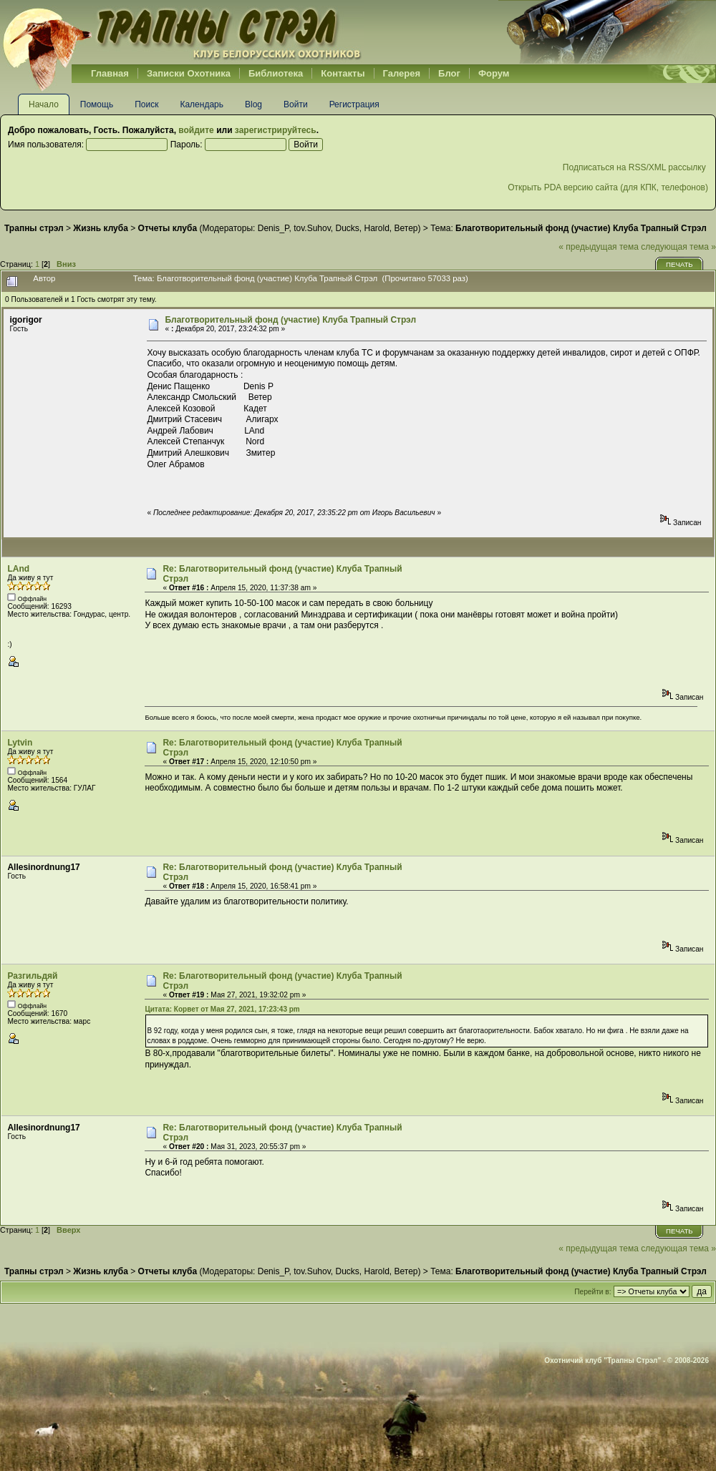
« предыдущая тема (598, 247)
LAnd (18, 569)
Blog (253, 104)
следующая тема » (678, 247)
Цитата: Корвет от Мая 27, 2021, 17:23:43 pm (222, 1009)
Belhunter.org (182, 32)
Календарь (201, 104)
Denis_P (273, 228)
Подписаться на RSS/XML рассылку (635, 167)
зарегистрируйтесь (275, 130)
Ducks (347, 228)
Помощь (96, 104)
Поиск (146, 104)
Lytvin (19, 743)
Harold (376, 228)
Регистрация (354, 104)
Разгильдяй (32, 976)
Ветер (406, 228)
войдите (195, 130)
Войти (296, 104)
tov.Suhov (312, 228)
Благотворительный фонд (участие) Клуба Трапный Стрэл (290, 320)
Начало (44, 104)
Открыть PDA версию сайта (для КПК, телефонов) (608, 187)
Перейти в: (592, 1292)
